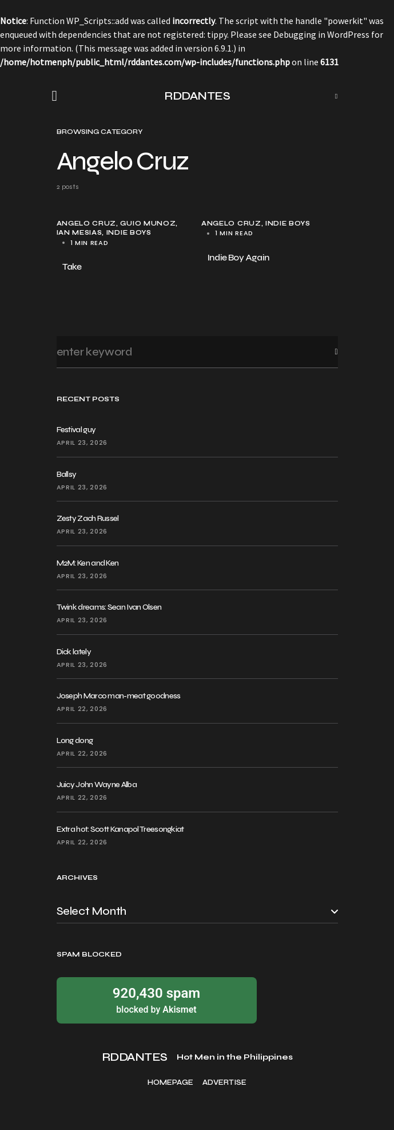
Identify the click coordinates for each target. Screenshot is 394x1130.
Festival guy (76, 429)
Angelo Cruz (87, 223)
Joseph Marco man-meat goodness (119, 696)
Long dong (75, 740)
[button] (58, 96)
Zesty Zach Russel (88, 518)
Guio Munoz (148, 223)
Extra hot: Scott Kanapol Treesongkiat (120, 829)
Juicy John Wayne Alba (97, 784)
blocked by (156, 1000)
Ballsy (67, 474)
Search (326, 352)
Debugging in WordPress (321, 34)
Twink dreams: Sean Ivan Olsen (109, 607)
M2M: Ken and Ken (88, 563)
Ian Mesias (79, 232)
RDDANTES (197, 96)
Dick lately (74, 652)
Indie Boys (129, 232)
